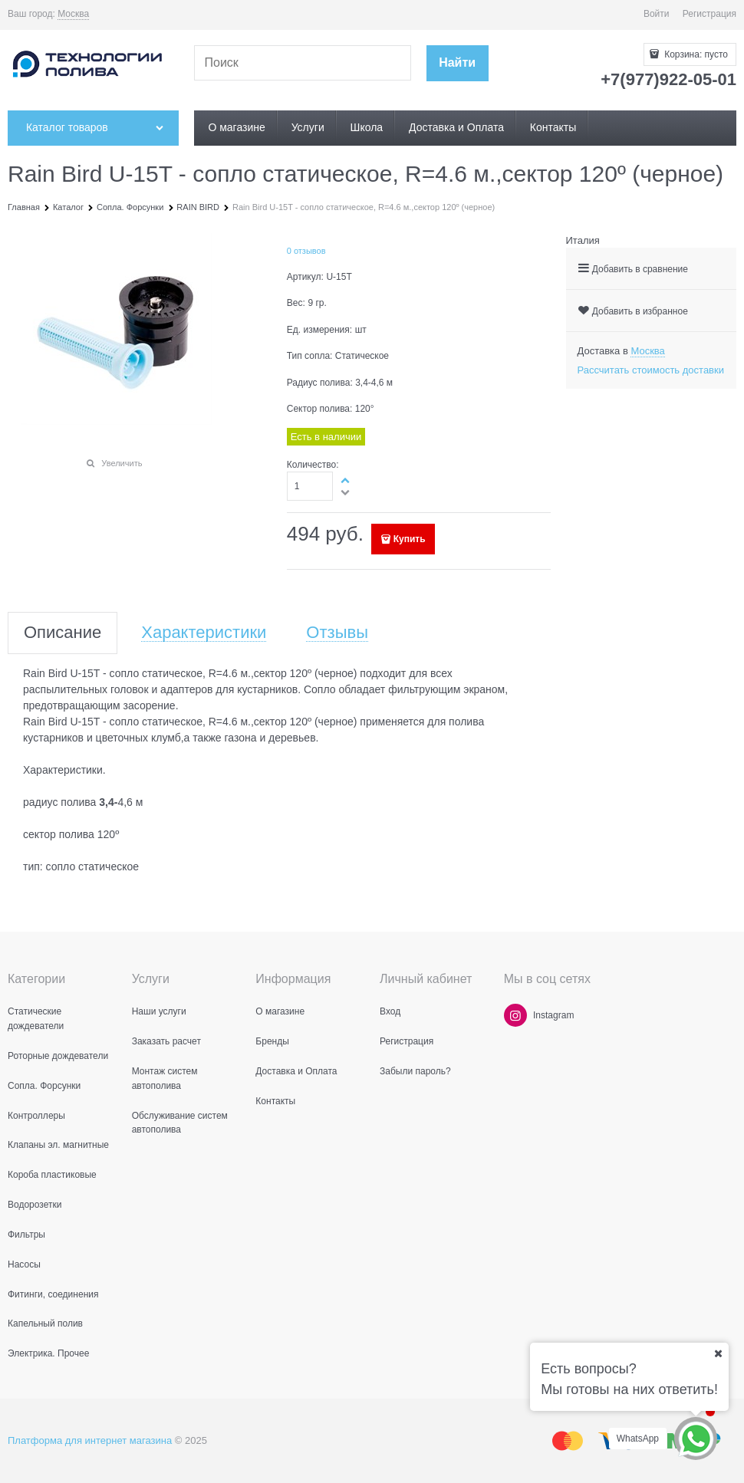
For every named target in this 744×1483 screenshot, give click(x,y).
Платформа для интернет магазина (90, 1440)
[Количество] (310, 486)
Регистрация (709, 13)
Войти (657, 13)
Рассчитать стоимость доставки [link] (651, 370)
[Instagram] (515, 1015)
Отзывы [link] (337, 633)
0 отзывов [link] (306, 250)
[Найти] (457, 63)
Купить (409, 539)
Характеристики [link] (203, 633)
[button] (346, 480)
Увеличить (121, 463)
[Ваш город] (718, 1353)
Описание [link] (62, 633)
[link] (73, 14)
